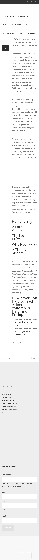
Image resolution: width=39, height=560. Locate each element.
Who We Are (6, 394)
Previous (7, 358)
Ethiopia (16, 25)
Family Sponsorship (9, 403)
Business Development (10, 410)
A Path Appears (19, 228)
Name (5, 492)
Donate (31, 33)
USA (26, 25)
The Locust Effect (21, 237)
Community (9, 33)
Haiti (6, 25)
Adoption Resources (9, 407)
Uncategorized (18, 343)
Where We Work (8, 400)
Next (33, 358)
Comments (6, 475)
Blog (21, 33)
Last (3, 510)
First (3, 501)
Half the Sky (22, 221)
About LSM (8, 17)
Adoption (23, 17)
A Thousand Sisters (22, 251)
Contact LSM (6, 397)
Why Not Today (24, 244)
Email (4, 516)
